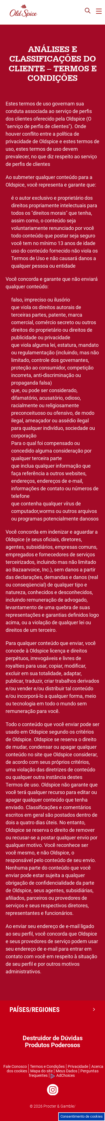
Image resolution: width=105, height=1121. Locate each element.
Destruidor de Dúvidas (53, 1038)
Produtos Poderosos (52, 1045)
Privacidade (78, 1066)
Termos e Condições (47, 1066)
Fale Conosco (15, 1066)
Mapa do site (41, 1071)
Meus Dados (66, 1071)
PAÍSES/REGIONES (35, 1010)
